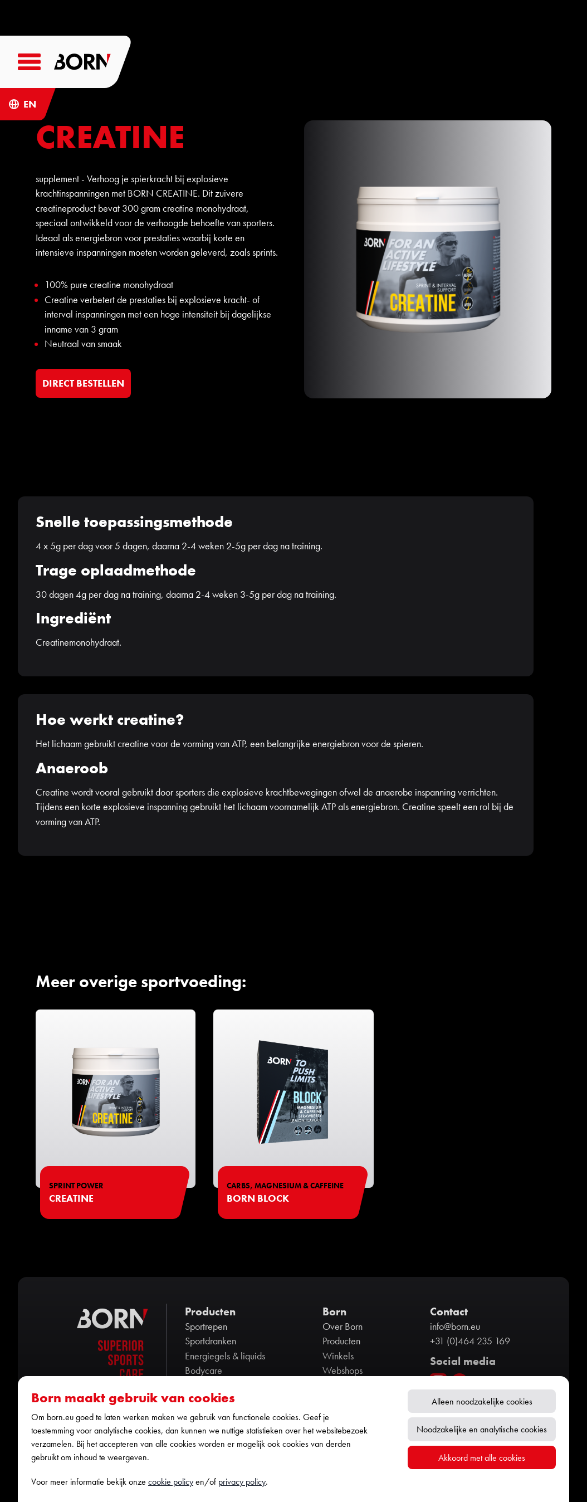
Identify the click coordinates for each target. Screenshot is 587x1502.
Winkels (338, 1356)
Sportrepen (206, 1326)
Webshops (342, 1370)
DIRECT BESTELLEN (83, 383)
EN (29, 104)
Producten (341, 1341)
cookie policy (170, 1482)
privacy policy (242, 1482)
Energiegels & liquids (225, 1356)
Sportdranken (210, 1341)
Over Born (342, 1326)
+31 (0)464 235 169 (470, 1341)
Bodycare (203, 1370)
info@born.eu (455, 1326)
